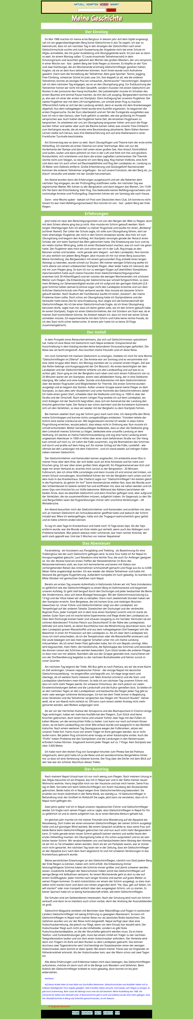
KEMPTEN (92, 4)
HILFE (98, 1013)
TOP (117, 1013)
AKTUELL (79, 4)
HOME (76, 1013)
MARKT (114, 4)
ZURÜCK (108, 1013)
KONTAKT (87, 1013)
